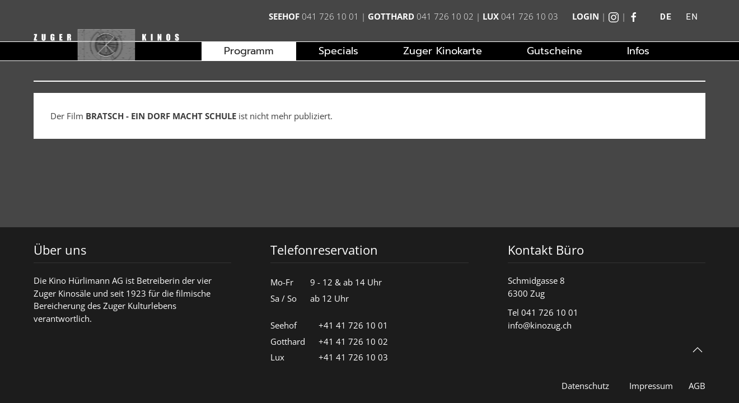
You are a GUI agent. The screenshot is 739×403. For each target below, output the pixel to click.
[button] (697, 349)
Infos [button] (638, 51)
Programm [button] (249, 51)
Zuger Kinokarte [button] (442, 51)
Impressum (651, 385)
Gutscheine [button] (554, 51)
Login (585, 16)
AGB (697, 385)
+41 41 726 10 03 (353, 357)
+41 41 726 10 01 (353, 325)
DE (666, 17)
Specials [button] (338, 51)
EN (692, 17)
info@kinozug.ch (540, 325)
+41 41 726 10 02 (353, 341)
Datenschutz (585, 385)
